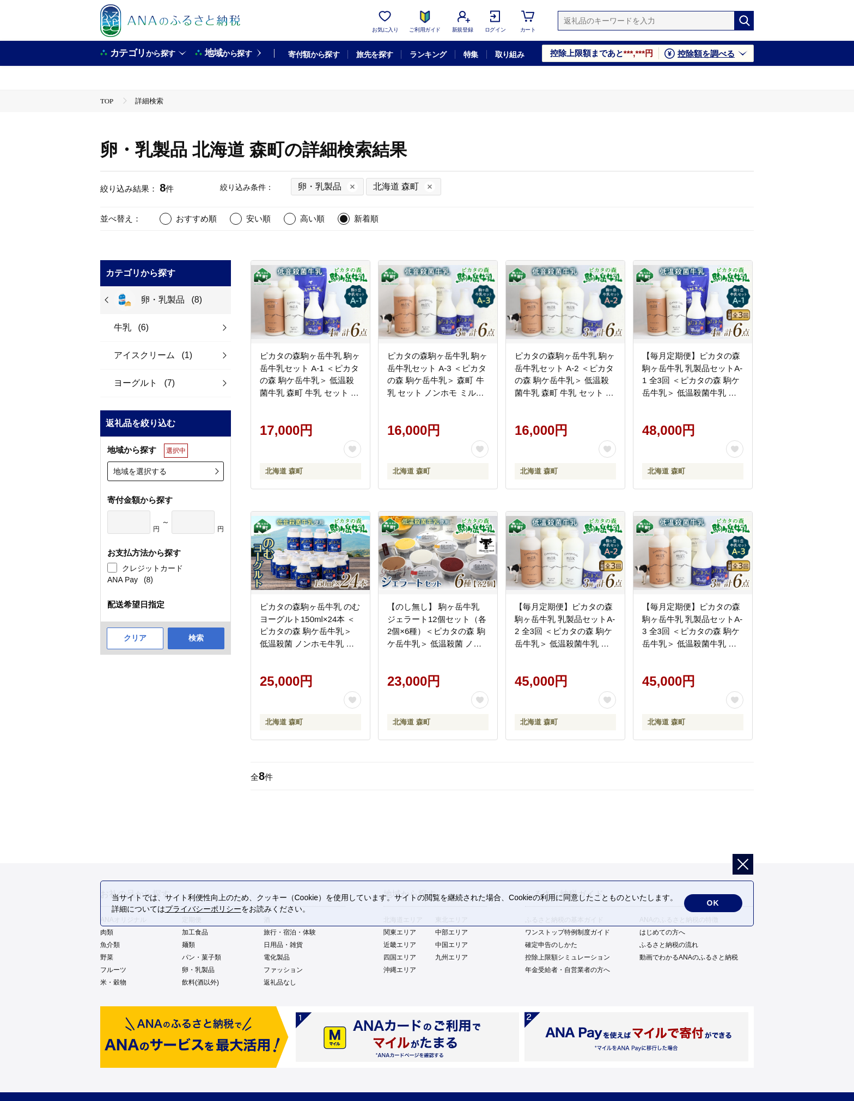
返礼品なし (280, 982)
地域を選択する (140, 471)
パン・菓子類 (201, 957)
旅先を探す (374, 54)
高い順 (312, 218)
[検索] (744, 20)
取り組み (509, 54)
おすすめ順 (196, 218)
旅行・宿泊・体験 (290, 932)
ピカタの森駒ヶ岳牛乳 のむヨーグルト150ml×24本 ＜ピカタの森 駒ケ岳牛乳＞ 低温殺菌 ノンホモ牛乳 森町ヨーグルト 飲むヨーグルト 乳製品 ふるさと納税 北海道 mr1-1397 (310, 643)
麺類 (188, 945)
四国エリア (399, 957)
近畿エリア (399, 945)
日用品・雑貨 (283, 945)
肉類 (106, 932)
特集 (470, 54)
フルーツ (113, 970)
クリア (135, 637)
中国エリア (451, 945)
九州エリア (451, 957)
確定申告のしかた (551, 945)
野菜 (106, 957)
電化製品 (277, 957)
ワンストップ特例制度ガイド (567, 932)
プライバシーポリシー (203, 909)
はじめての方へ (662, 932)
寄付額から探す (313, 54)
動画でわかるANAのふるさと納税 (688, 957)
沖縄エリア (399, 970)
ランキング (428, 54)
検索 (196, 637)
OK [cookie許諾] (713, 903)
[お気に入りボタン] (352, 449)
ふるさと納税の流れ (668, 945)
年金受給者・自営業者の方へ (567, 970)
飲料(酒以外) (200, 982)
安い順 (258, 218)
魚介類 (110, 945)
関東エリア (399, 932)
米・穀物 (113, 982)
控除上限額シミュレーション (567, 957)
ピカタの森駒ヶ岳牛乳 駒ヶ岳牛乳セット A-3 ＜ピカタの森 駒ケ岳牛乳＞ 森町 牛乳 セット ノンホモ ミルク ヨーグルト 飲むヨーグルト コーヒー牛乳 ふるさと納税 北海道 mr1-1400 (437, 392)
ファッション (283, 970)
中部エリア (451, 932)
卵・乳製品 (198, 970)
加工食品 (195, 932)
